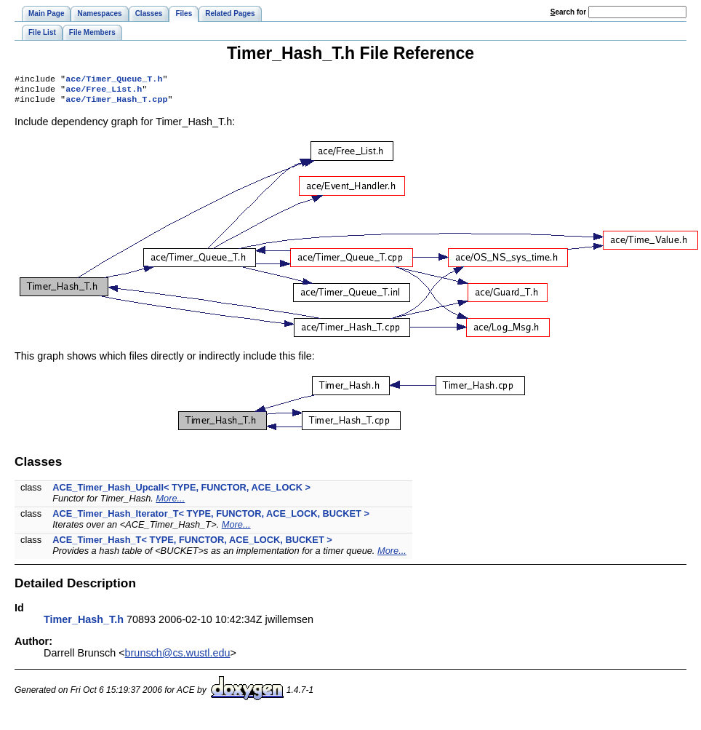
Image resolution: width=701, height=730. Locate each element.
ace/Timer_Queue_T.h (113, 80)
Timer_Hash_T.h (84, 624)
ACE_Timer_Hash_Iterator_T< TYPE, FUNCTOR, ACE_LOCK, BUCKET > (210, 517)
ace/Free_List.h (103, 92)
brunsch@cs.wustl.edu (178, 657)
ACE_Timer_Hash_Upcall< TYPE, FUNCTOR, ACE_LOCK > (181, 491)
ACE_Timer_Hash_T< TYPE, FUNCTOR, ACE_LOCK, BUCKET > (192, 544)
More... (170, 502)
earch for (568, 12)
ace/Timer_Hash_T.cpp (116, 103)
